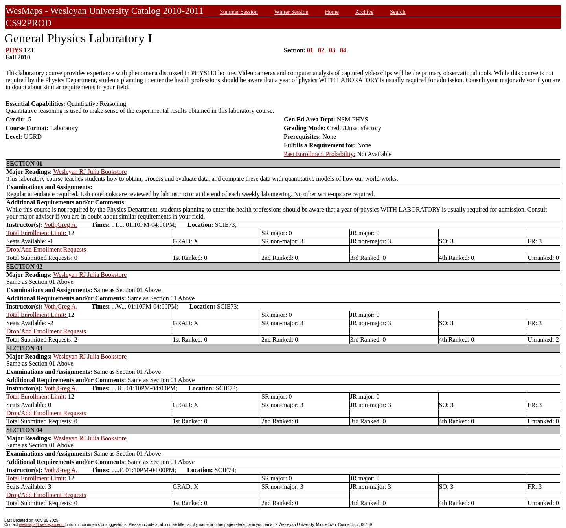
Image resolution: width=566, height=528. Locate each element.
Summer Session (238, 12)
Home (332, 12)
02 (321, 50)
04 (343, 50)
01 (310, 50)
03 (332, 50)
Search (397, 12)
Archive (364, 12)
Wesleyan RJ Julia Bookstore (90, 171)
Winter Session (291, 12)
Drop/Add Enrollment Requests (46, 249)
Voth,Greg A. (60, 224)
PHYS (14, 50)
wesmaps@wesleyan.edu (41, 524)
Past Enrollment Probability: (319, 154)
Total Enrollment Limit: (37, 233)
